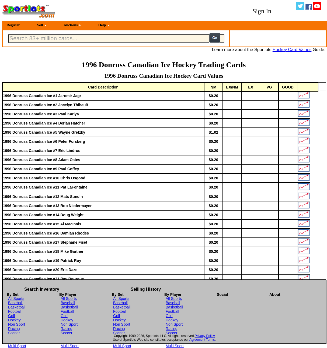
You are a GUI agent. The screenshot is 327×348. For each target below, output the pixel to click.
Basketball (17, 307)
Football (15, 311)
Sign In (261, 11)
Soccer (14, 333)
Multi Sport (17, 346)
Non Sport (16, 324)
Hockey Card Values (292, 49)
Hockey (14, 320)
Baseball (15, 303)
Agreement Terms (202, 340)
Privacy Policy (205, 336)
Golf (11, 316)
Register (13, 25)
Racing (14, 328)
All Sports (16, 298)
